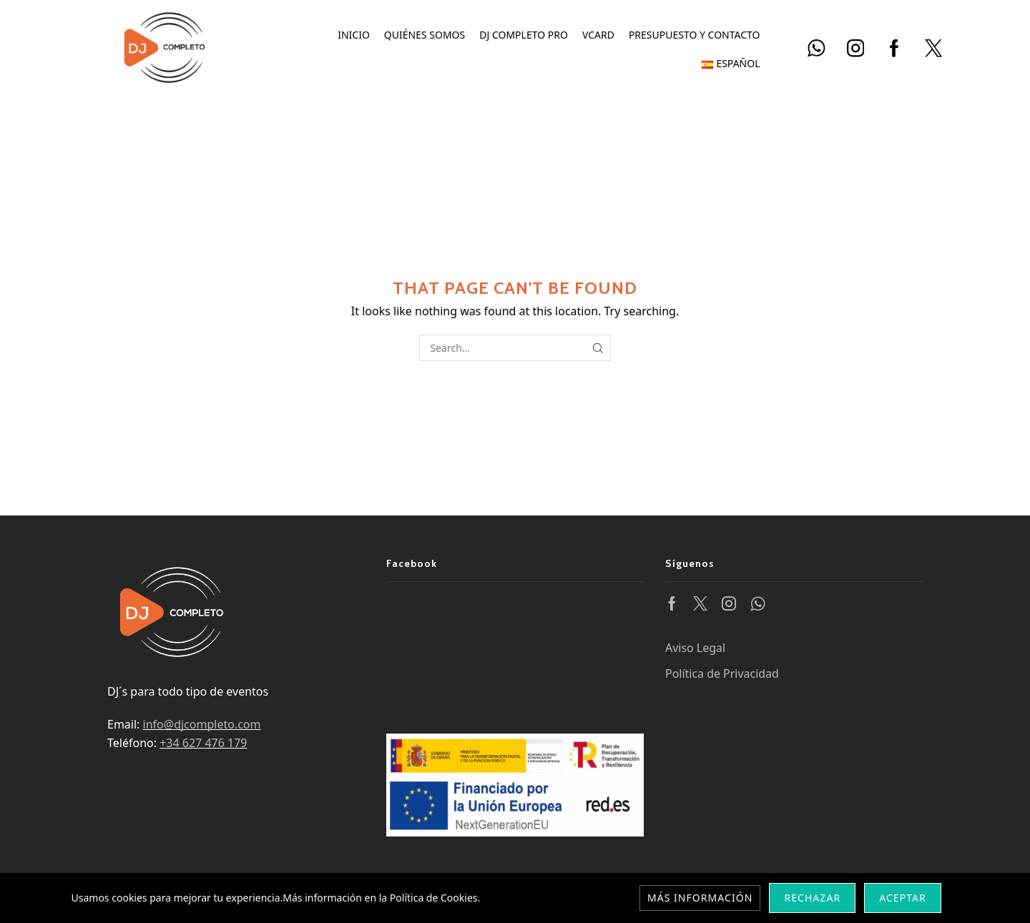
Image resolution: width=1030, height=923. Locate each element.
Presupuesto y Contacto (694, 34)
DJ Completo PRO (523, 34)
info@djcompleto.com (202, 724)
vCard (598, 34)
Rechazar (812, 897)
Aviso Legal (695, 648)
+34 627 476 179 (203, 743)
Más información (700, 897)
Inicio (354, 34)
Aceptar (902, 897)
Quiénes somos (424, 34)
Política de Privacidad (722, 673)
